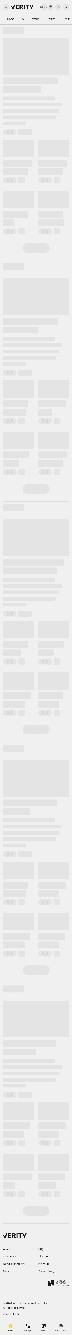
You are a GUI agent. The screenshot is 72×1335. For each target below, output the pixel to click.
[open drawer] (6, 7)
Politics (51, 19)
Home (10, 19)
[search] (66, 7)
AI (23, 19)
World (35, 19)
